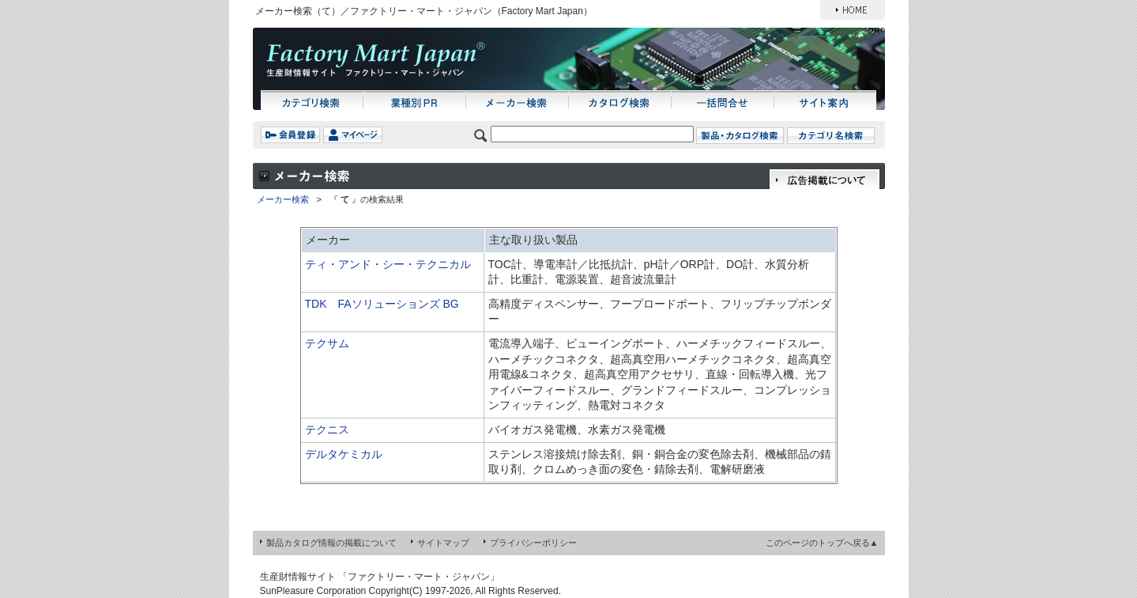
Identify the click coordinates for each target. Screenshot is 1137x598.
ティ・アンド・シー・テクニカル (388, 264)
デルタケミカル (343, 454)
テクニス (327, 429)
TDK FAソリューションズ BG (382, 303)
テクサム (327, 343)
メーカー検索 (283, 199)
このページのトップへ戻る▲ (822, 542)
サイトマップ (443, 542)
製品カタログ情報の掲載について (331, 542)
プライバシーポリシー (533, 542)
